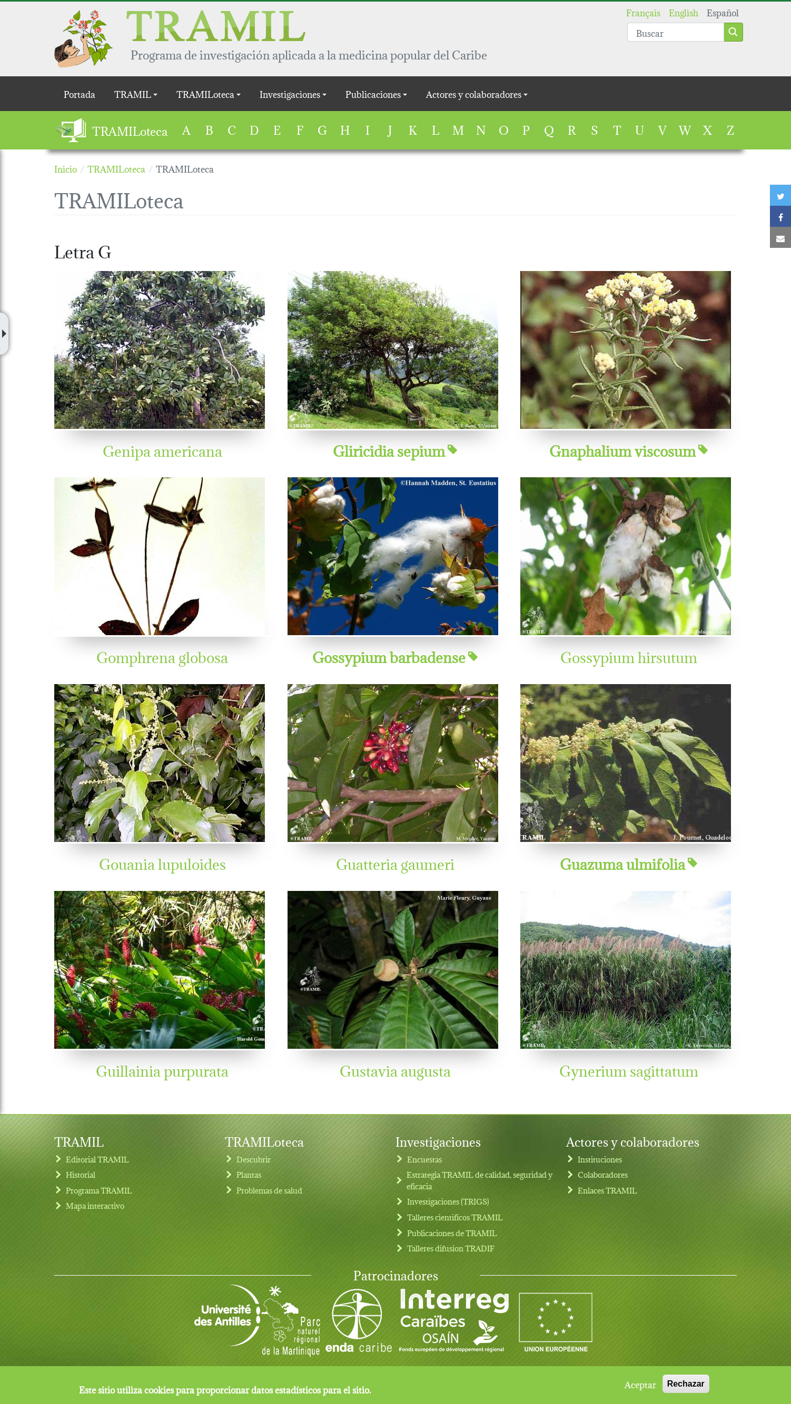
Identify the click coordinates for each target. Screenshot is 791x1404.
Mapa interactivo (95, 1205)
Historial (80, 1174)
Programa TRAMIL (99, 1190)
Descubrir (253, 1159)
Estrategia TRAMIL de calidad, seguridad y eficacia (479, 1180)
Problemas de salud (269, 1190)
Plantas (248, 1174)
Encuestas (424, 1159)
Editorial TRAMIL (97, 1159)
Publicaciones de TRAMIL (452, 1233)
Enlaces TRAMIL (607, 1190)
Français (643, 12)
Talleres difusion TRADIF (451, 1248)
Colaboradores (603, 1174)
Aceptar (640, 1386)
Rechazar (686, 1386)
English (683, 12)
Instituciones (600, 1159)
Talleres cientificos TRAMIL (455, 1217)
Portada (79, 93)
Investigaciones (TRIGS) (448, 1201)
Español (723, 12)
